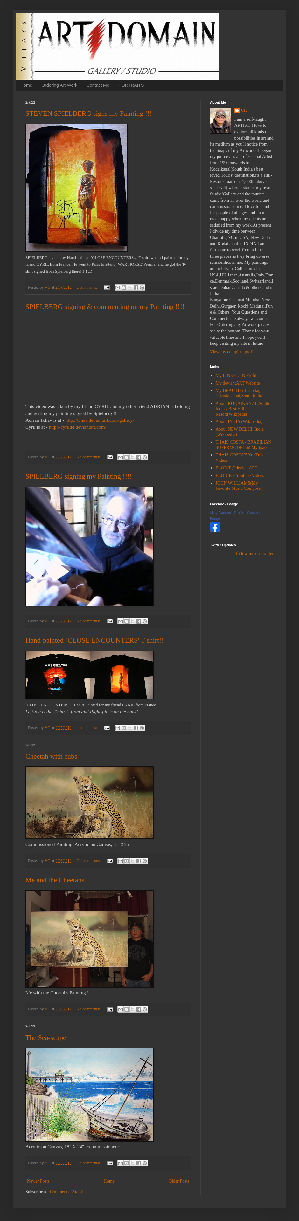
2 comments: (87, 287)
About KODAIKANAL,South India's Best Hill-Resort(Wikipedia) (242, 409)
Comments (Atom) (66, 1192)
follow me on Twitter (255, 553)
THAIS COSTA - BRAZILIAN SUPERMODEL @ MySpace (244, 445)
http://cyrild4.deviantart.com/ (77, 427)
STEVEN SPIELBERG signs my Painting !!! (88, 113)
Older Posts (179, 1181)
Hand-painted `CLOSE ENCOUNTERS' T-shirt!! (94, 640)
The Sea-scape (45, 1037)
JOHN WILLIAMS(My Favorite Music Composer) (240, 486)
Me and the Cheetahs (54, 880)
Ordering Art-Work (59, 85)
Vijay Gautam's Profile (227, 513)
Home (26, 85)
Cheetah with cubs (51, 756)
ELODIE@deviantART (237, 468)
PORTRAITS (131, 85)
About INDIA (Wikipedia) (239, 421)
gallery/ (100, 420)
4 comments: (87, 728)
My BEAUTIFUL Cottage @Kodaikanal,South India (239, 393)
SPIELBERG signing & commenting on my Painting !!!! (104, 306)
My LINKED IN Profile (237, 375)
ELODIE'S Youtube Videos (240, 475)
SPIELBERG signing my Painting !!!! (78, 476)
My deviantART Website (238, 383)
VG (244, 110)
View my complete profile (233, 352)
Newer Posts (38, 1181)
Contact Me (98, 85)
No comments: (89, 457)
